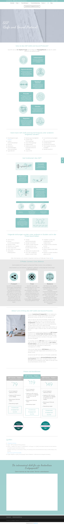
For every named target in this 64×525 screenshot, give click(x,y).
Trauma (43, 3)
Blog (51, 3)
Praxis (17, 3)
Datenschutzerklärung (17, 517)
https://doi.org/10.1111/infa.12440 (14, 452)
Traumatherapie (24, 3)
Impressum (8, 517)
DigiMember (36, 523)
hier (52, 258)
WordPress (27, 520)
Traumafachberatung (35, 3)
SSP (48, 3)
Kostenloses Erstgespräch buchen (15, 410)
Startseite (12, 3)
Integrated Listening (11, 443)
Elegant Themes (15, 520)
